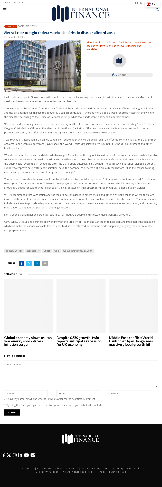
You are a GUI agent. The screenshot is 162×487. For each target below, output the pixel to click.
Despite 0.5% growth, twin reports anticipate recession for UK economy (79, 340)
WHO (56, 251)
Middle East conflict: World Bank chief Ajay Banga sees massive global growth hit (131, 340)
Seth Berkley (33, 251)
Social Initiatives (27, 26)
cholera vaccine (14, 251)
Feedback (133, 468)
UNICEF (47, 251)
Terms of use (118, 471)
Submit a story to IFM (95, 468)
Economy (10, 26)
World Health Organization (77, 251)
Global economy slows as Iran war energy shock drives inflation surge (28, 340)
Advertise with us (66, 468)
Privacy (101, 471)
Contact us (44, 468)
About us (28, 468)
